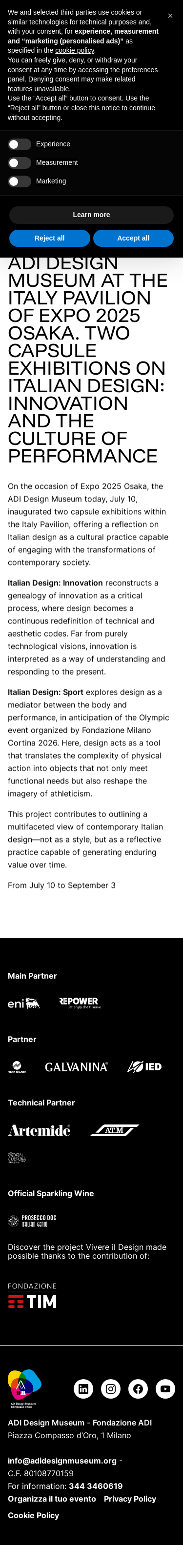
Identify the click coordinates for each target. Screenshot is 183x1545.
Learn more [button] (91, 215)
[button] (170, 15)
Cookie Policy (33, 1515)
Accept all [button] (133, 238)
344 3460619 (96, 1486)
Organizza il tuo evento (52, 1499)
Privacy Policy (130, 1499)
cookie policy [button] (74, 50)
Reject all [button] (49, 238)
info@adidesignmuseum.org (62, 1460)
